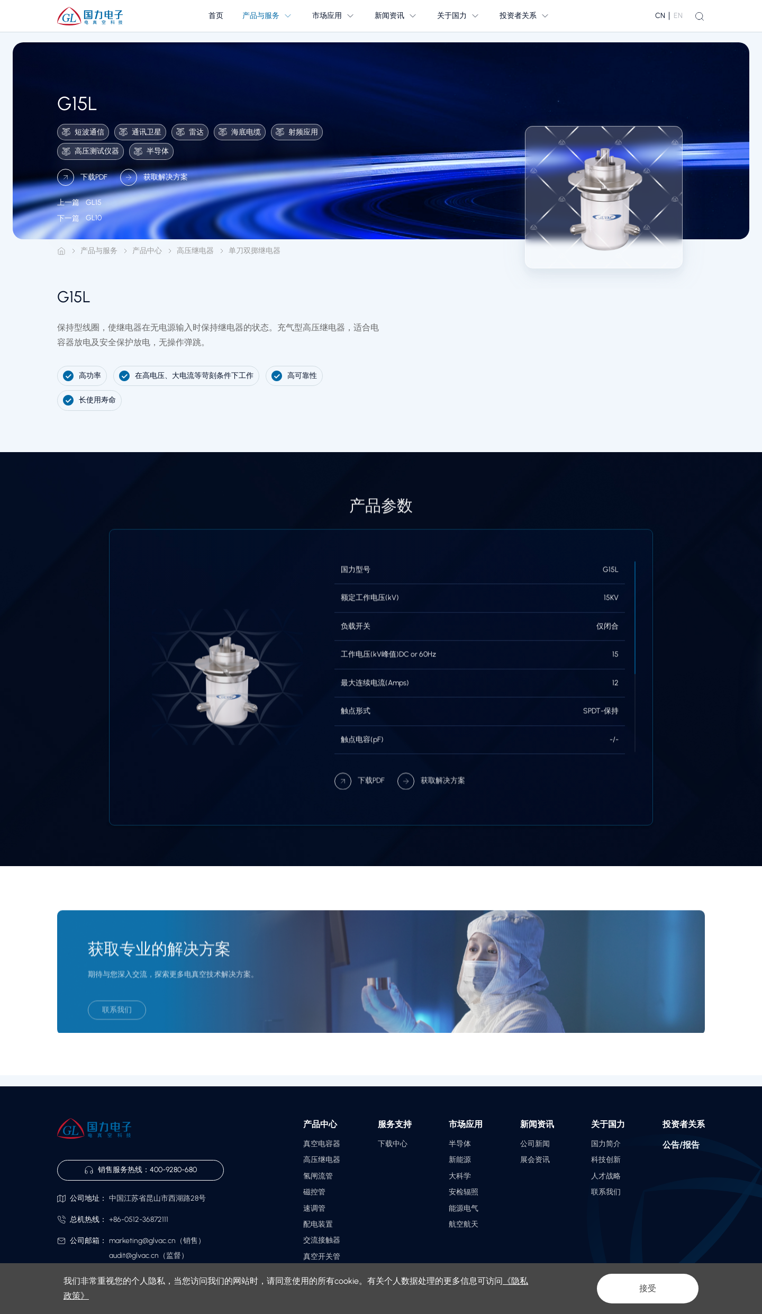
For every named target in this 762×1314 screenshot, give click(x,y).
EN (678, 15)
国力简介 (606, 1143)
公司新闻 (535, 1143)
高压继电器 (195, 251)
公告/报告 (681, 1145)
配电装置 (318, 1224)
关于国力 (608, 1124)
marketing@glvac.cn (142, 1240)
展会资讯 (535, 1159)
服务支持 (395, 1124)
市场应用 (466, 1124)
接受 (647, 1288)
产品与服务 (98, 251)
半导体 (460, 1143)
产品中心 (147, 251)
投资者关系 (684, 1124)
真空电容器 (321, 1143)
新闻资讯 (537, 1124)
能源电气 (463, 1208)
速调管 (314, 1208)
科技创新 (606, 1159)
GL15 (79, 211)
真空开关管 (321, 1256)
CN (660, 15)
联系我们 (606, 1191)
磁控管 (314, 1191)
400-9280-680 (173, 1169)
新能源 (460, 1159)
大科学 (460, 1176)
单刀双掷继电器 (254, 251)
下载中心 (392, 1143)
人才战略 (606, 1176)
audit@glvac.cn (134, 1255)
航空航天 (463, 1224)
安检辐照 (463, 1191)
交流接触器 (321, 1240)
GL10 (79, 227)
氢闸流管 (318, 1176)
